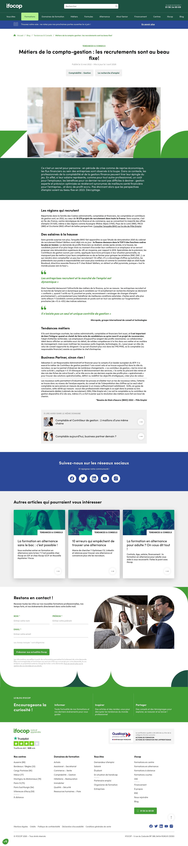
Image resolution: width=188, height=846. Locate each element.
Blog (29, 35)
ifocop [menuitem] (137, 756)
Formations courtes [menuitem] (143, 774)
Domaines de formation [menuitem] (66, 756)
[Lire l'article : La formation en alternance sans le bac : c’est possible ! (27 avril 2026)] (39, 544)
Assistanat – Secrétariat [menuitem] (65, 766)
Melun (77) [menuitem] (19, 774)
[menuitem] (11, 16)
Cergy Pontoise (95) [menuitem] (23, 770)
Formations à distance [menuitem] (144, 770)
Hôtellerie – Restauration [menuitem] (65, 779)
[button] (5, 841)
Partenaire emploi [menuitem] (102, 780)
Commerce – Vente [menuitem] (63, 770)
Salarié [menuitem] (97, 766)
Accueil (19, 35)
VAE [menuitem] (136, 779)
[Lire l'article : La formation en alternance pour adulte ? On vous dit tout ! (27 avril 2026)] (148, 544)
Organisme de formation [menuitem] (106, 784)
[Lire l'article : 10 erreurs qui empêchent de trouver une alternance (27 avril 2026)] (94, 544)
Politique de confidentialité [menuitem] (49, 826)
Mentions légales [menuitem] (21, 826)
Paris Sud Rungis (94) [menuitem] (24, 787)
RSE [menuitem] (136, 793)
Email (24, 629)
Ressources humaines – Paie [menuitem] (67, 791)
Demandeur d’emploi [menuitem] (104, 762)
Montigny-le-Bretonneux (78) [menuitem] (27, 779)
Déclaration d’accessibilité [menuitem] (73, 826)
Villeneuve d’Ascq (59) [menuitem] (24, 791)
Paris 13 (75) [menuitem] (19, 783)
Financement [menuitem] (140, 784)
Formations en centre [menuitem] (144, 762)
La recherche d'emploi (108, 73)
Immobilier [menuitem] (59, 783)
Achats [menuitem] (57, 762)
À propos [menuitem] (138, 789)
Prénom (64, 616)
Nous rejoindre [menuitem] (141, 797)
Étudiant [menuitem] (98, 770)
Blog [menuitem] (136, 801)
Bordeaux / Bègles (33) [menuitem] (24, 766)
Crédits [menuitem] (33, 826)
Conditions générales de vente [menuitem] (98, 826)
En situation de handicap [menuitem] (106, 774)
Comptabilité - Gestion (80, 73)
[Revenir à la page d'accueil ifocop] (14, 6)
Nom (23, 616)
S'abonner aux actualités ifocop (31, 652)
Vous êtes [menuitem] (99, 756)
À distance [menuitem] (19, 797)
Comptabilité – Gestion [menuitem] (65, 774)
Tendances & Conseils (43, 35)
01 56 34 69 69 (173, 7)
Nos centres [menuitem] (20, 756)
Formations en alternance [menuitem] (146, 766)
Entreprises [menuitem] (99, 789)
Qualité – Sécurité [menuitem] (62, 787)
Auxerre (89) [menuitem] (19, 762)
